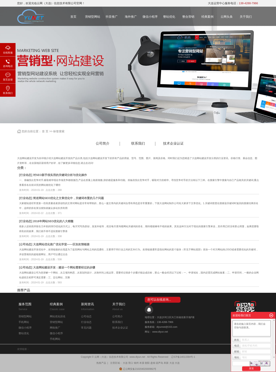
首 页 (45, 131)
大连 (125, 363)
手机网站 (24, 322)
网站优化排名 (58, 316)
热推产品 (101, 363)
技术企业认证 (173, 143)
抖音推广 (112, 16)
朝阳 (147, 363)
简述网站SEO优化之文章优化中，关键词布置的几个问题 (68, 198)
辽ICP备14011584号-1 (183, 357)
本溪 (141, 363)
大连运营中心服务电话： (233, 3)
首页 (73, 16)
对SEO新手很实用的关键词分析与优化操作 (60, 175)
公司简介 (102, 143)
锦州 (136, 363)
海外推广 (131, 16)
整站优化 (169, 16)
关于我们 (246, 16)
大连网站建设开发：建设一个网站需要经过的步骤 (64, 267)
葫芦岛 (159, 363)
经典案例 (207, 16)
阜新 (166, 363)
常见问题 (86, 327)
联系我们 (138, 143)
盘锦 (152, 363)
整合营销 (188, 16)
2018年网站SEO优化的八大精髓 (53, 221)
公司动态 (25, 244)
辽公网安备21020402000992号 (138, 369)
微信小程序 (150, 16)
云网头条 (227, 16)
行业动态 (25, 175)
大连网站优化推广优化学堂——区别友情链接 (61, 244)
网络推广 (55, 327)
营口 (130, 363)
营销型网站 (92, 16)
